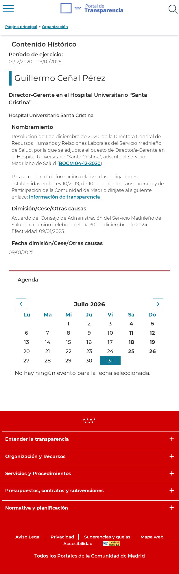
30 (89, 361)
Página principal (21, 26)
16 (89, 342)
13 (26, 342)
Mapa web (152, 537)
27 (26, 361)
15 (68, 342)
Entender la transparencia (37, 439)
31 (110, 361)
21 (47, 351)
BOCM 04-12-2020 (80, 163)
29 (68, 361)
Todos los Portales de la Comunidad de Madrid (89, 556)
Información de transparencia (64, 197)
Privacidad (62, 537)
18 (131, 342)
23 (89, 351)
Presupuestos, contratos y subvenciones (54, 490)
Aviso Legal (27, 537)
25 (131, 351)
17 (110, 342)
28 (48, 361)
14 (47, 342)
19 (152, 342)
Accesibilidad (78, 543)
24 (110, 351)
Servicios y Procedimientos (38, 473)
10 (110, 333)
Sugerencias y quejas (107, 537)
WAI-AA (111, 543)
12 (152, 333)
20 (26, 351)
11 (131, 333)
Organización (55, 26)
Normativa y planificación (36, 508)
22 (68, 351)
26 (152, 351)
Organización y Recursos (35, 456)
